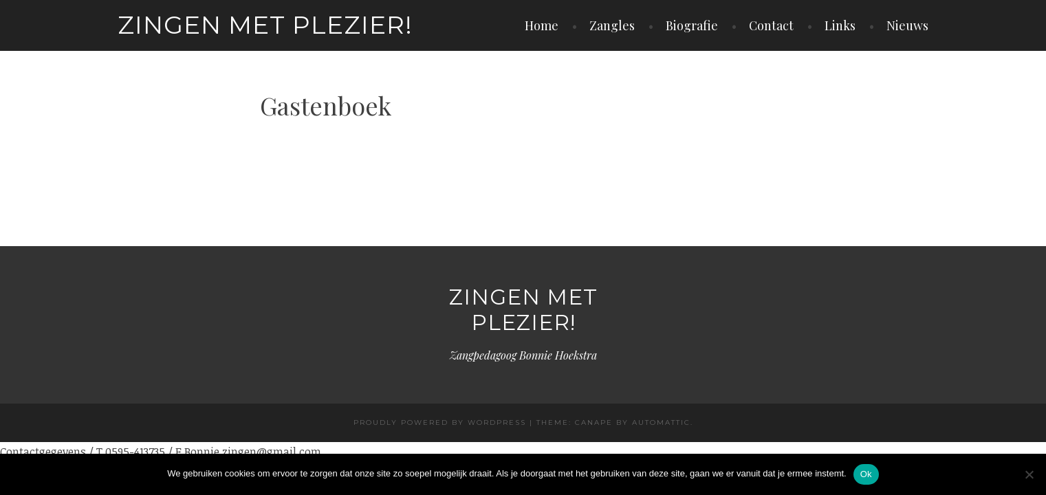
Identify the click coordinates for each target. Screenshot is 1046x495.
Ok (866, 474)
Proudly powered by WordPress (439, 422)
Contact (771, 25)
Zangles (612, 25)
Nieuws (907, 25)
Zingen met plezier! (265, 25)
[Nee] (1029, 474)
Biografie (692, 25)
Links (840, 25)
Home (541, 25)
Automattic (661, 422)
